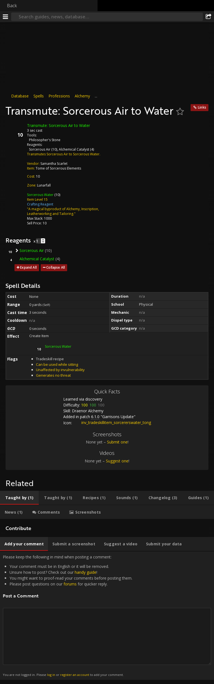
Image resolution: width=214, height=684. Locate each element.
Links (202, 107)
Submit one (117, 442)
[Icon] (15, 129)
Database (20, 96)
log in (51, 675)
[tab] (19, 498)
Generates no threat (53, 375)
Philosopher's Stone (44, 140)
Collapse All (55, 267)
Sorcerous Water (40, 194)
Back (12, 6)
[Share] (208, 16)
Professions (59, 96)
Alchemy (82, 96)
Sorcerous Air (39, 149)
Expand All (28, 267)
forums (70, 584)
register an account (74, 675)
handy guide (85, 572)
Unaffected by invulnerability (60, 369)
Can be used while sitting (57, 364)
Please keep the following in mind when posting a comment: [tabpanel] (107, 615)
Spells (38, 96)
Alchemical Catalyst (74, 149)
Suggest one (117, 461)
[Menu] (5, 16)
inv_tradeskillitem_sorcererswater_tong (112, 422)
